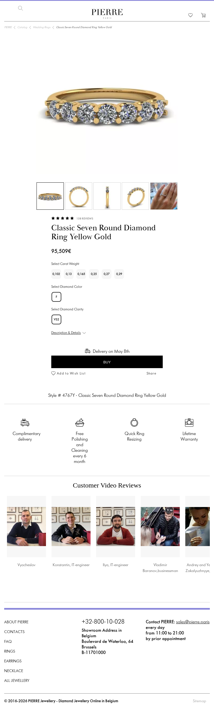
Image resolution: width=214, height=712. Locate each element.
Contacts (14, 632)
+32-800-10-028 (103, 622)
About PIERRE (16, 622)
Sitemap (199, 701)
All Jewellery (16, 681)
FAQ (8, 642)
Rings (9, 651)
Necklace (13, 671)
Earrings (12, 661)
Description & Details (66, 333)
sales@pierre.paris (193, 622)
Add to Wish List (71, 373)
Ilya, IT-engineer (115, 565)
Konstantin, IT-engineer (71, 565)
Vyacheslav (26, 565)
